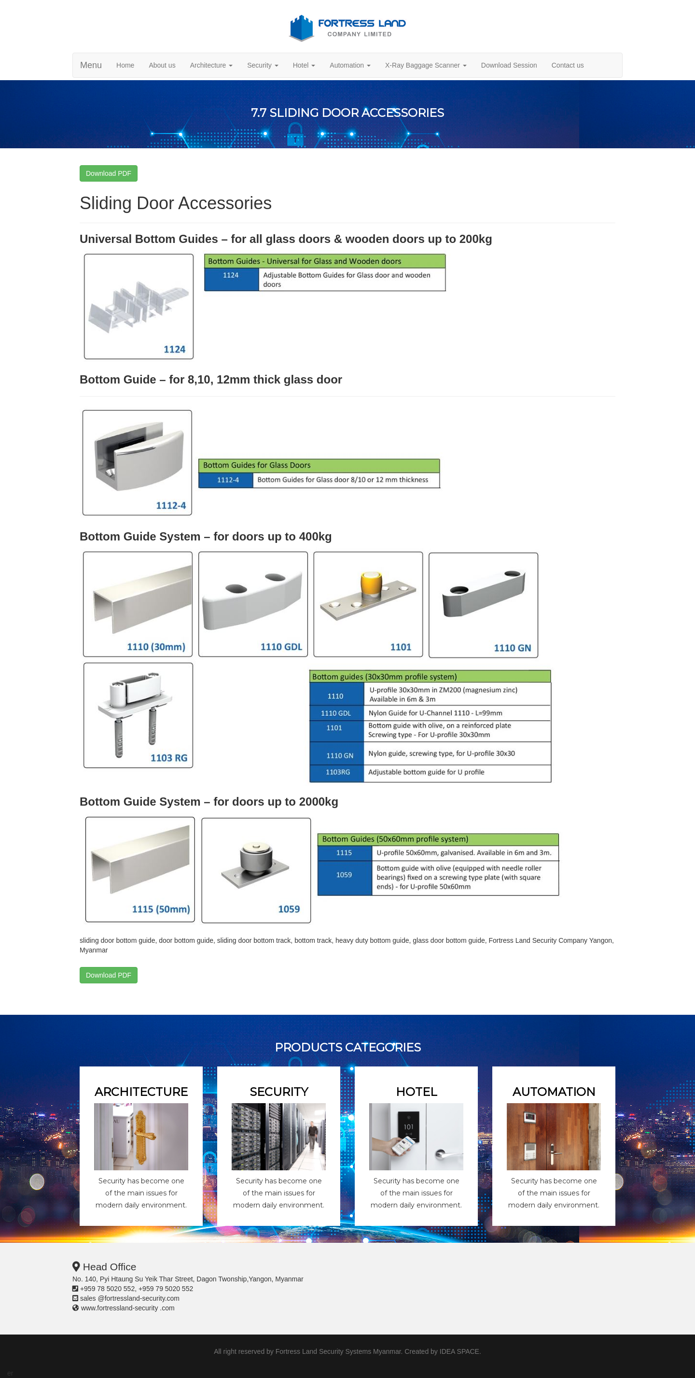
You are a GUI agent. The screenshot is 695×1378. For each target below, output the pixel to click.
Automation (350, 65)
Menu (91, 65)
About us (162, 65)
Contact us (568, 65)
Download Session (509, 65)
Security (262, 65)
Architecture (211, 65)
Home (125, 65)
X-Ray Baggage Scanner (426, 65)
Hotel (304, 65)
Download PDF (108, 173)
